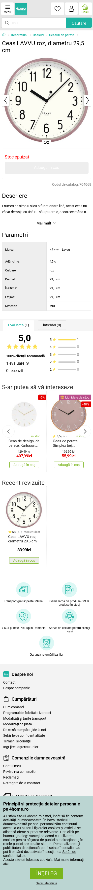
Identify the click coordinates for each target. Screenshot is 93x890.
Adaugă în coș (46, 167)
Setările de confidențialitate (24, 735)
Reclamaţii (11, 777)
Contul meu (12, 766)
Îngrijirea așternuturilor (20, 747)
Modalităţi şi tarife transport (24, 718)
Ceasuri (38, 35)
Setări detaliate (46, 883)
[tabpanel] (46, 100)
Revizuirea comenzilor (20, 772)
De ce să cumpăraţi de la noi (24, 730)
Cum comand (13, 707)
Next (85, 431)
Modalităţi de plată (17, 724)
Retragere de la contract (21, 783)
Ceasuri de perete (61, 35)
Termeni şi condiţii (17, 741)
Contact (9, 682)
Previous (8, 431)
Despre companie (16, 688)
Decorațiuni (19, 35)
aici (5, 864)
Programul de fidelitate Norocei (27, 713)
